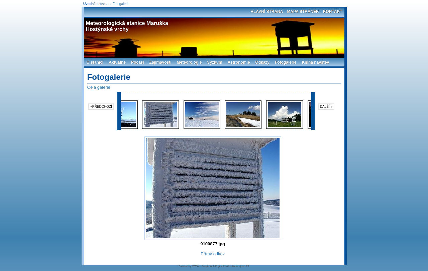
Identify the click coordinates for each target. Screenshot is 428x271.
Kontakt (332, 11)
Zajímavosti (160, 62)
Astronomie (239, 62)
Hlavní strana (266, 11)
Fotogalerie (286, 62)
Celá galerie (98, 87)
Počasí (137, 62)
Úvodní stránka (95, 4)
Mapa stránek (303, 11)
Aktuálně (117, 62)
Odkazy (262, 62)
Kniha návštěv (315, 62)
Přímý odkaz (213, 253)
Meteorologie (189, 62)
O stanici (95, 62)
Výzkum (214, 62)
